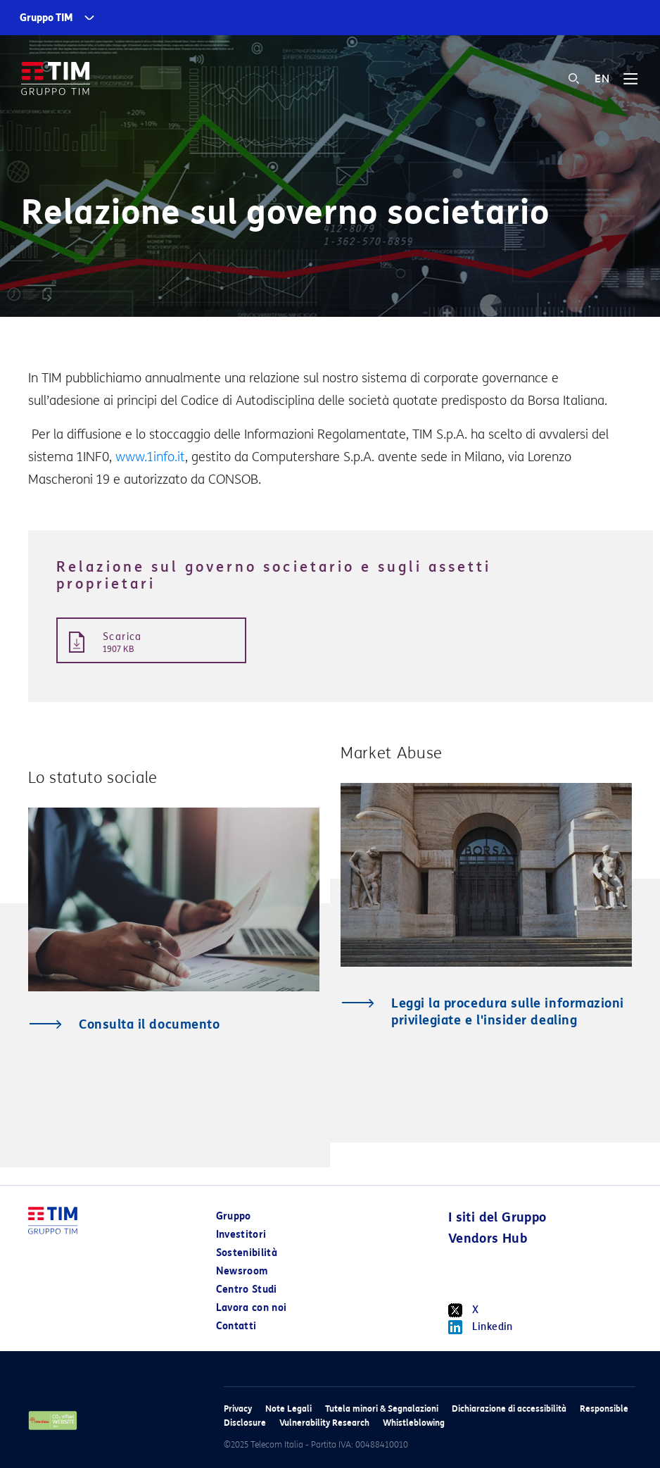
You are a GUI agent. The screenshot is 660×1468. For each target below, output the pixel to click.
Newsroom (242, 1271)
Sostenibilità (247, 1253)
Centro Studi (246, 1290)
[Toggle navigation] (630, 83)
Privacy (238, 1408)
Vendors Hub (487, 1238)
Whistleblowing (414, 1422)
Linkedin (480, 1327)
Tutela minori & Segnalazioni (381, 1408)
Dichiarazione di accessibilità (509, 1408)
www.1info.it (150, 457)
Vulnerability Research (324, 1422)
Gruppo (233, 1216)
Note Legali (288, 1408)
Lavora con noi (251, 1308)
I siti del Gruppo (497, 1217)
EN (602, 79)
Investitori (241, 1235)
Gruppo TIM (46, 18)
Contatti (236, 1326)
